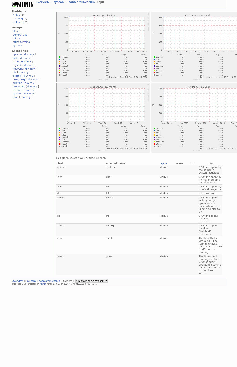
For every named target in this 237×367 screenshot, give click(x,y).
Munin (43, 284)
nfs (15, 72)
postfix (17, 75)
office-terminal (21, 41)
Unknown (18, 22)
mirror (16, 38)
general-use (20, 34)
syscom (59, 2)
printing (17, 83)
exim (16, 61)
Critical (17, 15)
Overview (42, 2)
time (15, 97)
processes (19, 86)
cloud (16, 31)
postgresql (19, 79)
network (18, 68)
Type (164, 163)
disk (15, 58)
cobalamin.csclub (82, 2)
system (17, 93)
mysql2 (17, 65)
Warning (18, 18)
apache (17, 54)
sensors (17, 90)
